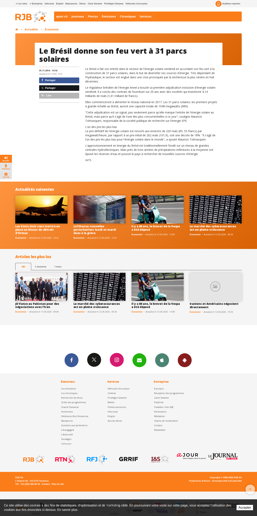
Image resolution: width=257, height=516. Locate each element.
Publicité (158, 402)
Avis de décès (115, 420)
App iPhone (162, 360)
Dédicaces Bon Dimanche (74, 416)
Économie (52, 29)
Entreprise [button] (36, 3)
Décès (82, 3)
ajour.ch (62, 16)
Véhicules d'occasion (136, 3)
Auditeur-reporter (227, 4)
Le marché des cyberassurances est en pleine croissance (213, 227)
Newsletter (160, 430)
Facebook (71, 360)
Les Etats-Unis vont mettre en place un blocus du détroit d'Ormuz (37, 229)
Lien (46, 95)
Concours (66, 443)
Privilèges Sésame (114, 3)
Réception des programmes (169, 393)
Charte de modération (166, 420)
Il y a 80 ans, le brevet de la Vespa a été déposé (155, 227)
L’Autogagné (67, 430)
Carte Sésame (95, 3)
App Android (185, 360)
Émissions (109, 16)
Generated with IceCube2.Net (227, 481)
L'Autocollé (67, 434)
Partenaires (160, 411)
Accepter (245, 507)
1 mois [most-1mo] (58, 266)
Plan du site (58, 484)
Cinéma (112, 393)
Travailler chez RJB (163, 407)
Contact (158, 425)
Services (146, 16)
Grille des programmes (73, 402)
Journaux (77, 16)
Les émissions (68, 388)
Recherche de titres (71, 397)
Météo (111, 402)
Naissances (71, 3)
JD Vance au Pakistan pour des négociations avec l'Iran (37, 305)
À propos (159, 388)
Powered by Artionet (199, 481)
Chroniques (128, 16)
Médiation (159, 416)
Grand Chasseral (70, 407)
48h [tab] (23, 266)
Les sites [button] (21, 3)
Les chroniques (69, 393)
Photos (93, 16)
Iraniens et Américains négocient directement (214, 305)
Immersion (67, 411)
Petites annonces (117, 407)
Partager (49, 80)
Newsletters (139, 360)
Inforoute (49, 3)
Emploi (59, 3)
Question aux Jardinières (74, 425)
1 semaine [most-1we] (40, 266)
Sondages (66, 439)
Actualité (31, 29)
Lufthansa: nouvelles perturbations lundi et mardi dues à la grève (94, 229)
